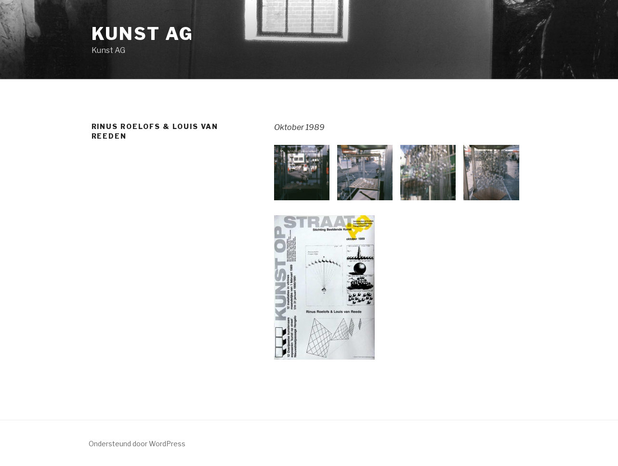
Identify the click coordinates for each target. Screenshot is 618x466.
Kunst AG (143, 33)
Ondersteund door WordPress (137, 444)
